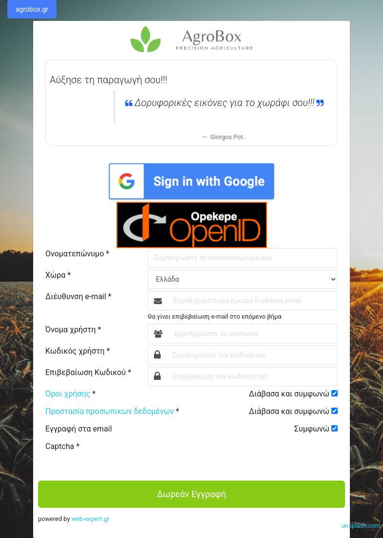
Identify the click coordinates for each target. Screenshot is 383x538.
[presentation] (222, 460)
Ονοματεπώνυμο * (77, 253)
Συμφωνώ (311, 428)
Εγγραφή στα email (78, 428)
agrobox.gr (32, 9)
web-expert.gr (91, 518)
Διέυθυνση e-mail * (78, 296)
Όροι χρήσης (67, 393)
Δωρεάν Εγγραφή (191, 494)
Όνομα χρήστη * (73, 329)
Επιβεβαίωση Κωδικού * (88, 372)
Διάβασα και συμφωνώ (289, 393)
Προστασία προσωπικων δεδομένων (109, 411)
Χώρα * (58, 275)
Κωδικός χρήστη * (77, 351)
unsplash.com (361, 525)
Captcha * (62, 446)
